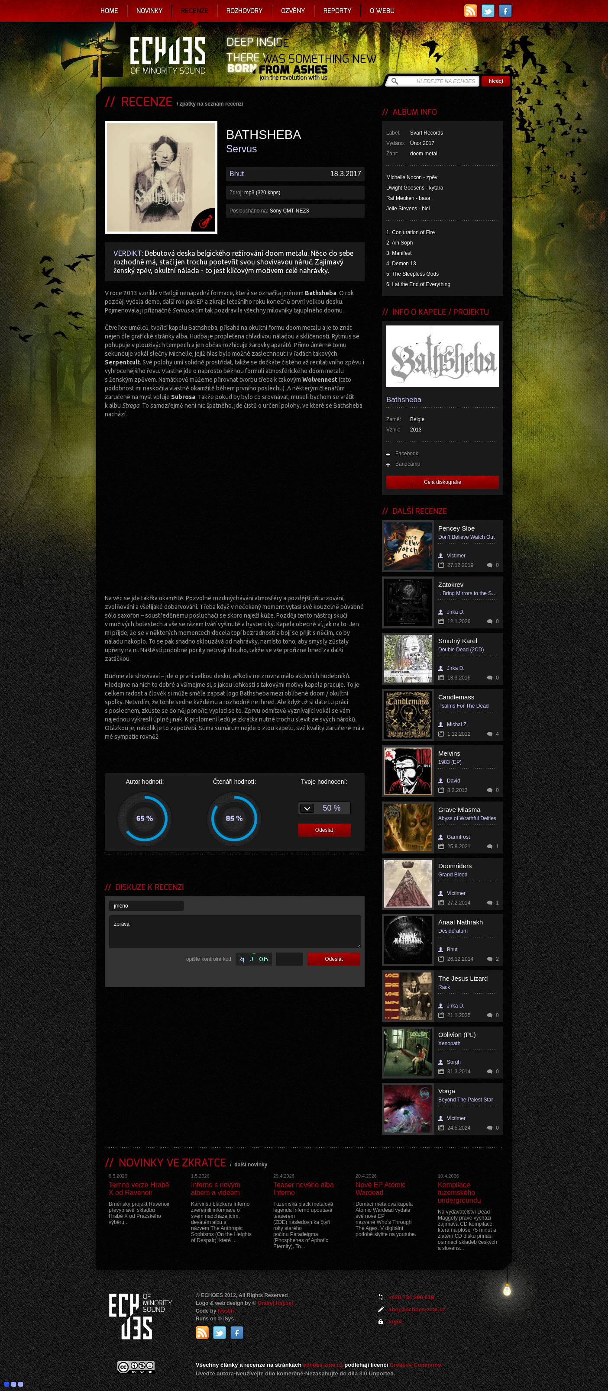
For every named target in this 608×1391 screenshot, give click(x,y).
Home (109, 10)
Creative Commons (415, 1365)
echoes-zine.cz (323, 1365)
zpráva (235, 931)
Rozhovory (244, 10)
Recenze (194, 10)
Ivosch (226, 1311)
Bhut (237, 173)
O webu (382, 10)
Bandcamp (407, 464)
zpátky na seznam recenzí (211, 104)
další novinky (250, 1165)
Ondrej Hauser (276, 1303)
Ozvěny (293, 10)
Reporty (337, 10)
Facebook (406, 454)
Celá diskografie (442, 482)
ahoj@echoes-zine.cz (416, 1309)
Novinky (149, 10)
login (395, 1321)
